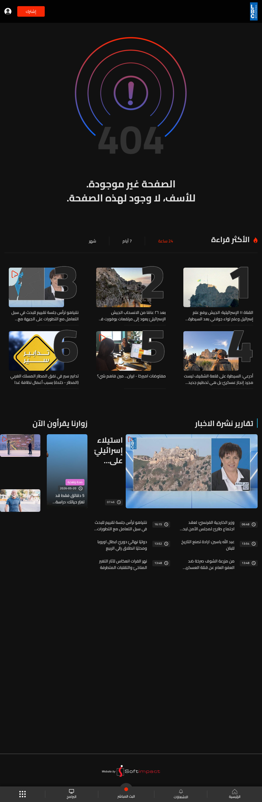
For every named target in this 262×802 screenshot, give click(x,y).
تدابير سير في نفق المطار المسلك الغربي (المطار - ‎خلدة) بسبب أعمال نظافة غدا (44, 379)
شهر (92, 241)
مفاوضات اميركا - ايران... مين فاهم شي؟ (131, 376)
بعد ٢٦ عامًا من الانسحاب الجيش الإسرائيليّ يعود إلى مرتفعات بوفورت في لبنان (132, 315)
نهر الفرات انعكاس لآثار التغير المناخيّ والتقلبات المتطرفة (123, 564)
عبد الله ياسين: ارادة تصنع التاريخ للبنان (208, 544)
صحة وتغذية (75, 482)
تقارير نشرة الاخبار (224, 423)
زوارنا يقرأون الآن (59, 423)
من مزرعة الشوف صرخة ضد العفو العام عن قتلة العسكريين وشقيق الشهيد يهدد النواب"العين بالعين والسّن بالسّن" (208, 564)
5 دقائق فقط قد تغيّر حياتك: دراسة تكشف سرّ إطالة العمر (70, 498)
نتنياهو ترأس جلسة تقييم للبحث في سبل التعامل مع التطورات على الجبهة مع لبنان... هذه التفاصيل (45, 315)
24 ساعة (165, 241)
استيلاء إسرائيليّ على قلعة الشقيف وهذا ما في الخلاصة (108, 450)
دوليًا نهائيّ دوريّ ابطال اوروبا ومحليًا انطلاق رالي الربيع (122, 544)
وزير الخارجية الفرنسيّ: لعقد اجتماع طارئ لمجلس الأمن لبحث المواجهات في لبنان (207, 525)
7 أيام (127, 241)
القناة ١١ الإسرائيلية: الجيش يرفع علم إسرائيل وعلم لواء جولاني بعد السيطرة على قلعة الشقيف (220, 315)
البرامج (71, 794)
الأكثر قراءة (230, 239)
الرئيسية (234, 794)
